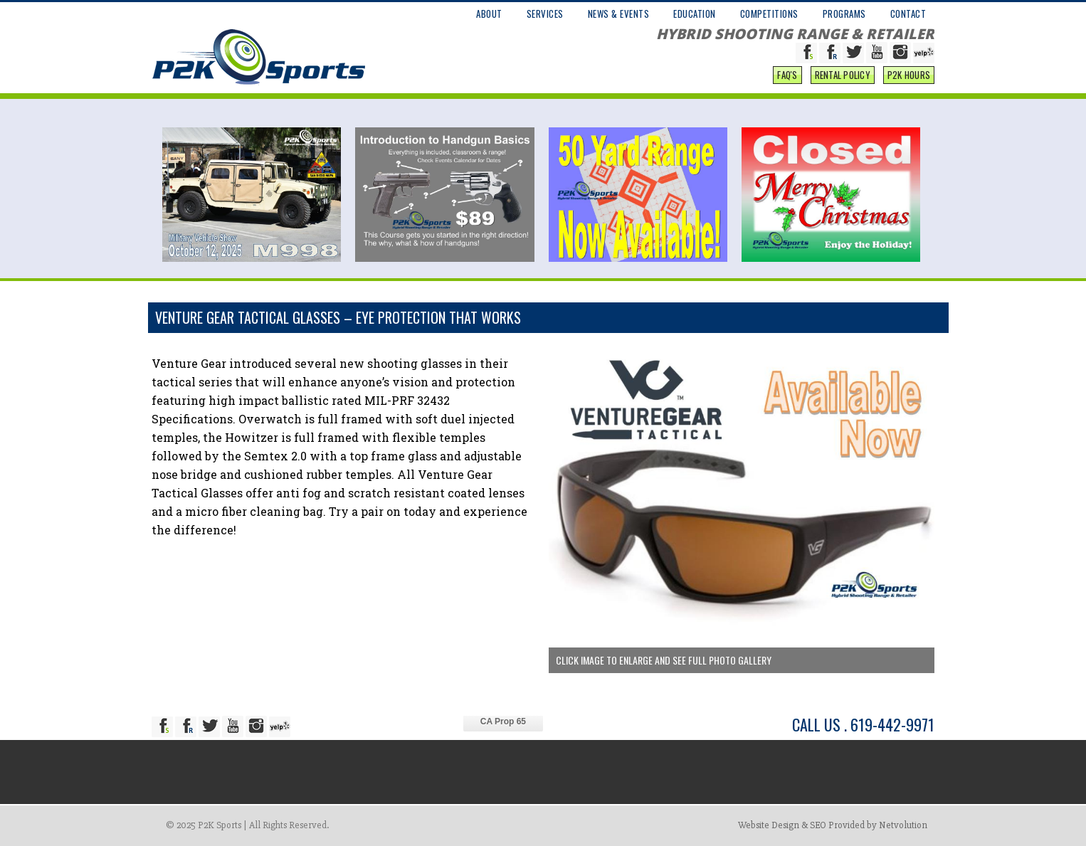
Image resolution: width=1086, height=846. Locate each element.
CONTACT (908, 13)
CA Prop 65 (503, 721)
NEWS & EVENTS (619, 13)
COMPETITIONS (769, 13)
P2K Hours (908, 75)
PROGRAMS (844, 13)
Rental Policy (842, 75)
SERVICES (545, 13)
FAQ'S (787, 75)
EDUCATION (694, 13)
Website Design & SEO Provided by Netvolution (832, 825)
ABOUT (489, 13)
